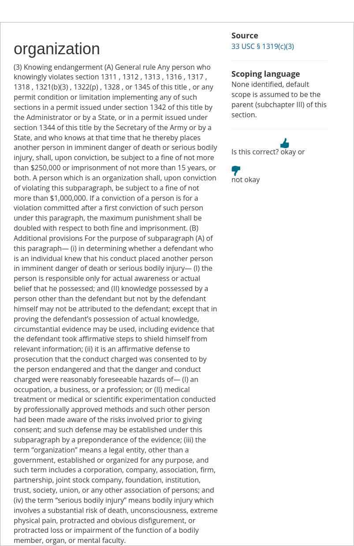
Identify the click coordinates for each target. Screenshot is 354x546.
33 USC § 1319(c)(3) (262, 46)
